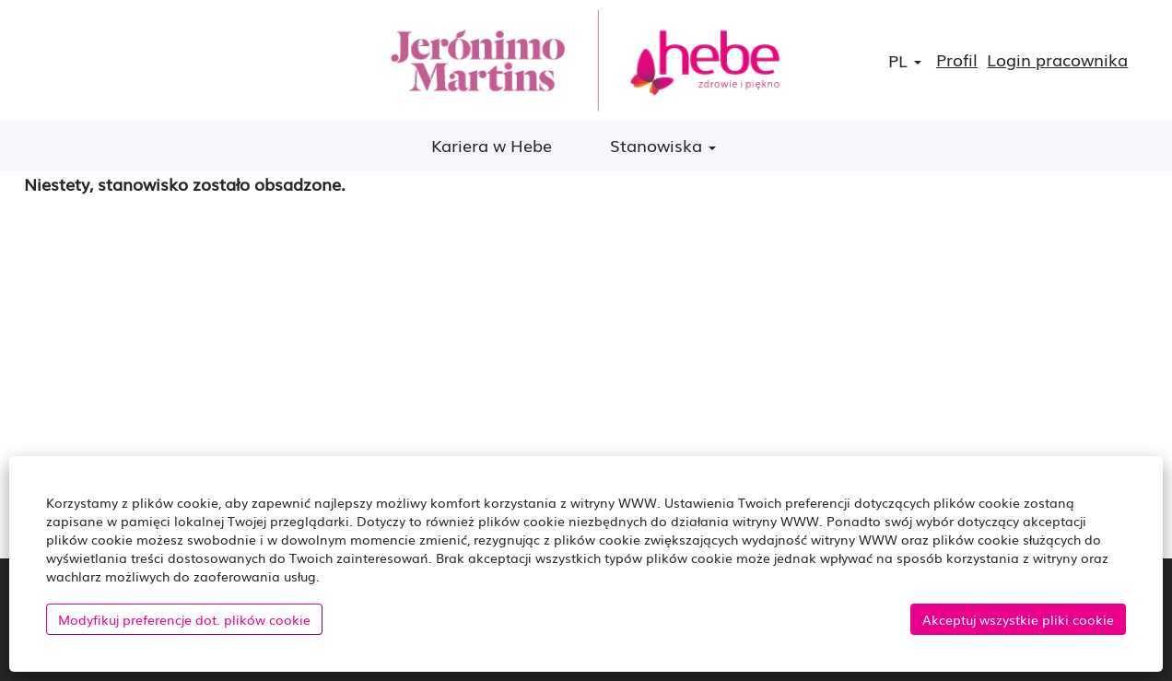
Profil (957, 59)
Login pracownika (1057, 59)
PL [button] (904, 60)
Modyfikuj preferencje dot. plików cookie (184, 619)
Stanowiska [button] (663, 145)
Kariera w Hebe (491, 145)
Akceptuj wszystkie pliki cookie (1018, 619)
